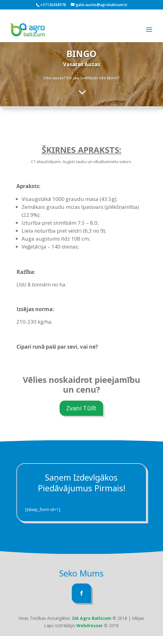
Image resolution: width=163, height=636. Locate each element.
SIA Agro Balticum (91, 618)
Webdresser (89, 625)
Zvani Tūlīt (81, 408)
